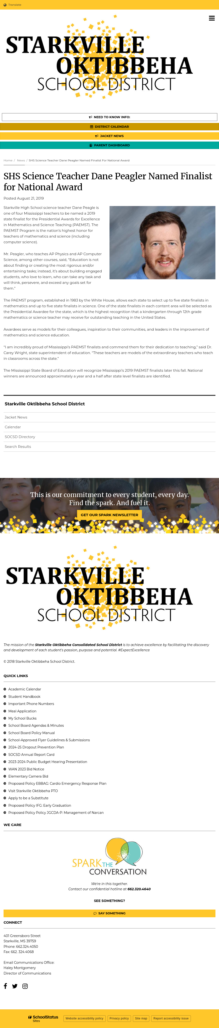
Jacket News (16, 417)
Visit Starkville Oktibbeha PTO (33, 791)
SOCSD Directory (20, 437)
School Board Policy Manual (31, 733)
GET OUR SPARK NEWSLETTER (109, 515)
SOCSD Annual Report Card (31, 754)
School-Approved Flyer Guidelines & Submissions (49, 740)
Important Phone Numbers (31, 704)
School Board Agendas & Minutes (36, 725)
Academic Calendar (24, 689)
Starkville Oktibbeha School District (45, 404)
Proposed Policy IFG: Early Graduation (39, 805)
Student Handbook (24, 696)
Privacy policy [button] (119, 1018)
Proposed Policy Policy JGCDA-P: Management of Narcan (56, 813)
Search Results (18, 446)
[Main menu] (212, 18)
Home (8, 160)
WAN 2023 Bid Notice (26, 769)
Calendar (13, 427)
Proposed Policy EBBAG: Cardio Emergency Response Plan (57, 783)
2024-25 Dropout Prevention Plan (36, 747)
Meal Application (22, 711)
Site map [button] (141, 1018)
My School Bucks (22, 718)
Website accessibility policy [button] (85, 1018)
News (21, 160)
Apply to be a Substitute (28, 798)
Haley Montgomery (20, 968)
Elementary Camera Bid (28, 776)
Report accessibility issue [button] (171, 1018)
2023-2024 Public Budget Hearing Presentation (47, 762)
